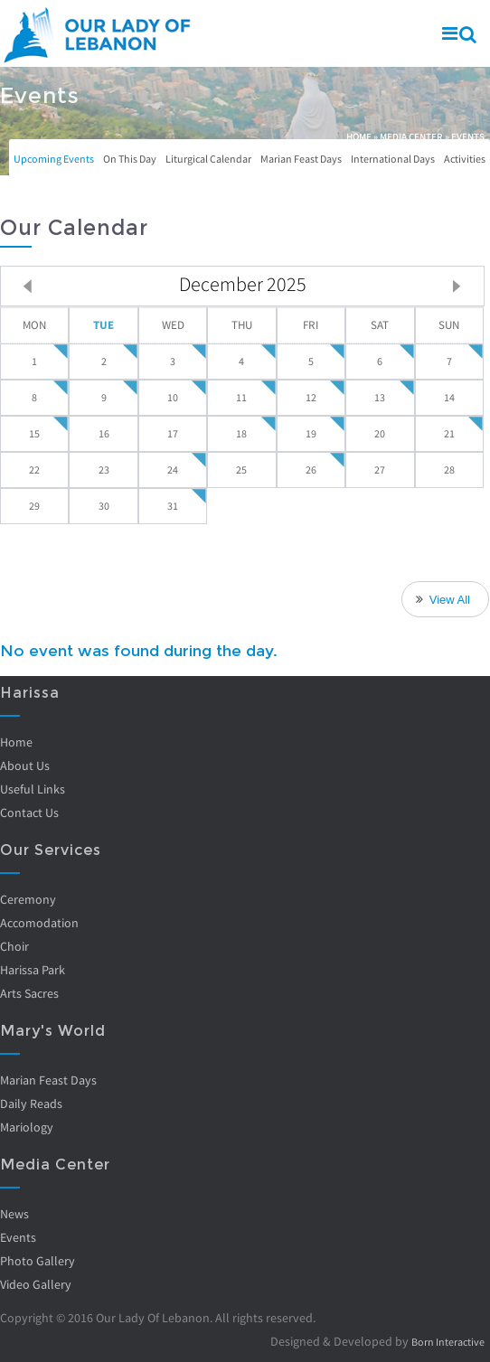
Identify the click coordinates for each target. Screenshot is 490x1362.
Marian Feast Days (301, 158)
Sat (380, 325)
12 (311, 397)
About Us (25, 765)
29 (34, 505)
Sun (448, 325)
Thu (241, 325)
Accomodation (39, 923)
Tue (103, 325)
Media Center (411, 136)
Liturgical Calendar (208, 158)
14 (449, 397)
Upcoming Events (54, 158)
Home (359, 136)
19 (311, 433)
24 (172, 469)
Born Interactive (441, 1341)
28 (449, 469)
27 (379, 469)
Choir (14, 946)
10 (172, 397)
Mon (34, 325)
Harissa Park (32, 970)
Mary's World (53, 1030)
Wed (173, 325)
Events (18, 1237)
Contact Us (29, 812)
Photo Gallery (37, 1261)
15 (34, 433)
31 (172, 505)
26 (311, 469)
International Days (393, 158)
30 (104, 505)
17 (172, 433)
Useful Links (32, 789)
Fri (310, 325)
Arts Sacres (29, 993)
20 (379, 433)
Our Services (50, 850)
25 (241, 469)
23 (104, 469)
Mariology (26, 1127)
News (14, 1214)
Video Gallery (35, 1284)
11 (241, 397)
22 (34, 469)
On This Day (129, 158)
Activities (464, 158)
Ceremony (28, 899)
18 (241, 433)
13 (379, 397)
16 (104, 433)
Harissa (30, 692)
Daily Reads (31, 1103)
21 (449, 433)
